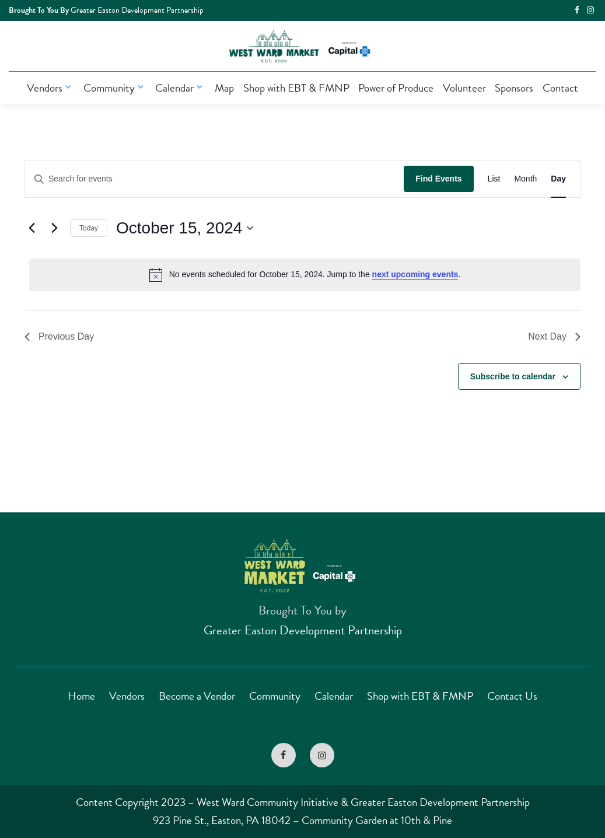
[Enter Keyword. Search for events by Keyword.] (214, 178)
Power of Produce (395, 87)
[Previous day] (32, 228)
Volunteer (464, 87)
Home (81, 695)
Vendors (50, 87)
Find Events (438, 178)
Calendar (180, 87)
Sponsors (514, 87)
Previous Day (59, 336)
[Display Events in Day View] (558, 178)
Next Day (554, 336)
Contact (560, 87)
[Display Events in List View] (494, 178)
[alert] (304, 275)
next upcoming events (415, 274)
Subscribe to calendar (512, 376)
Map (224, 87)
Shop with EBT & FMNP (296, 87)
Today (88, 228)
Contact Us (512, 695)
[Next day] (54, 228)
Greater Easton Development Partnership (303, 630)
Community (114, 87)
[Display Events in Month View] (525, 178)
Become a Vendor (197, 695)
